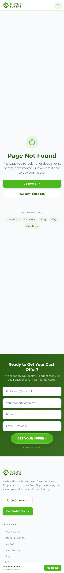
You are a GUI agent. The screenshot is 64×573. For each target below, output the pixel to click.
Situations (29, 219)
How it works (11, 531)
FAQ (53, 219)
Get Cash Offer (17, 511)
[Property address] (32, 403)
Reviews (8, 543)
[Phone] (32, 414)
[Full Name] (32, 391)
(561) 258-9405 (35, 447)
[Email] (32, 426)
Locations (13, 219)
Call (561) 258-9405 (32, 194)
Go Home (32, 183)
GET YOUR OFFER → (31, 438)
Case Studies (11, 550)
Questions (32, 226)
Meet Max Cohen (14, 537)
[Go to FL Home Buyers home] (12, 5)
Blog (43, 219)
